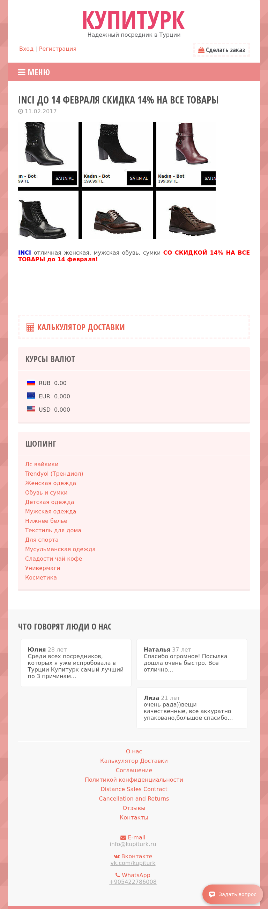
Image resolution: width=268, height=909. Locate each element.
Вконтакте (133, 859)
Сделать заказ (221, 49)
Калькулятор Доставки (76, 327)
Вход (26, 48)
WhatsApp (133, 878)
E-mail (133, 840)
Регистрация (57, 48)
